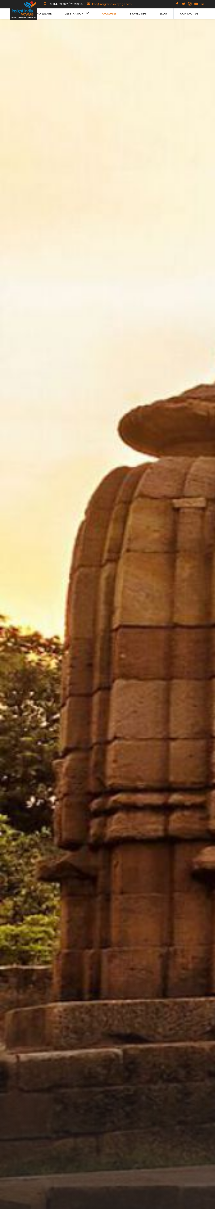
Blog (163, 13)
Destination (76, 13)
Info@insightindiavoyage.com (112, 4)
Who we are (43, 13)
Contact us (189, 13)
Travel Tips (138, 13)
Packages (109, 13)
